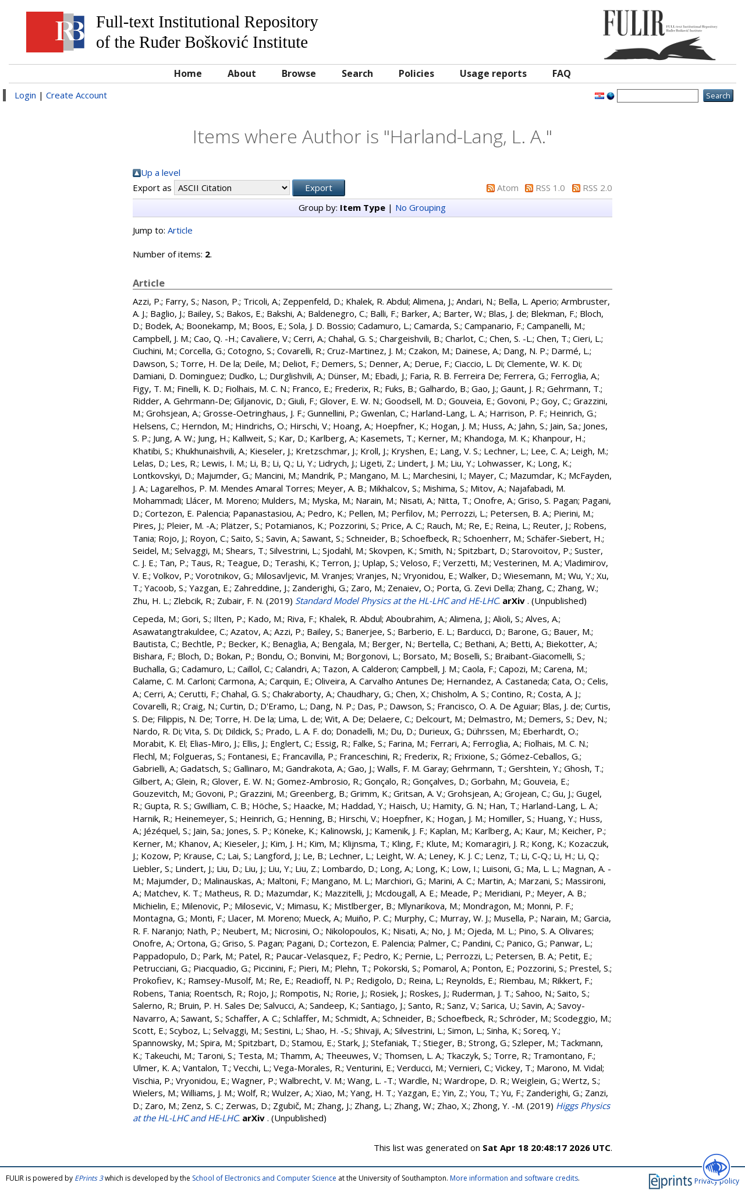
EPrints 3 (88, 1178)
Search (357, 73)
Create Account (76, 95)
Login (25, 95)
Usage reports (493, 73)
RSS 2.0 (597, 187)
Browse (299, 73)
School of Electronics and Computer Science (264, 1178)
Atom (508, 187)
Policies (416, 73)
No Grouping (420, 207)
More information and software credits (514, 1178)
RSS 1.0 (550, 187)
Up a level (160, 172)
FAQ (561, 73)
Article (180, 230)
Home (188, 73)
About (242, 73)
